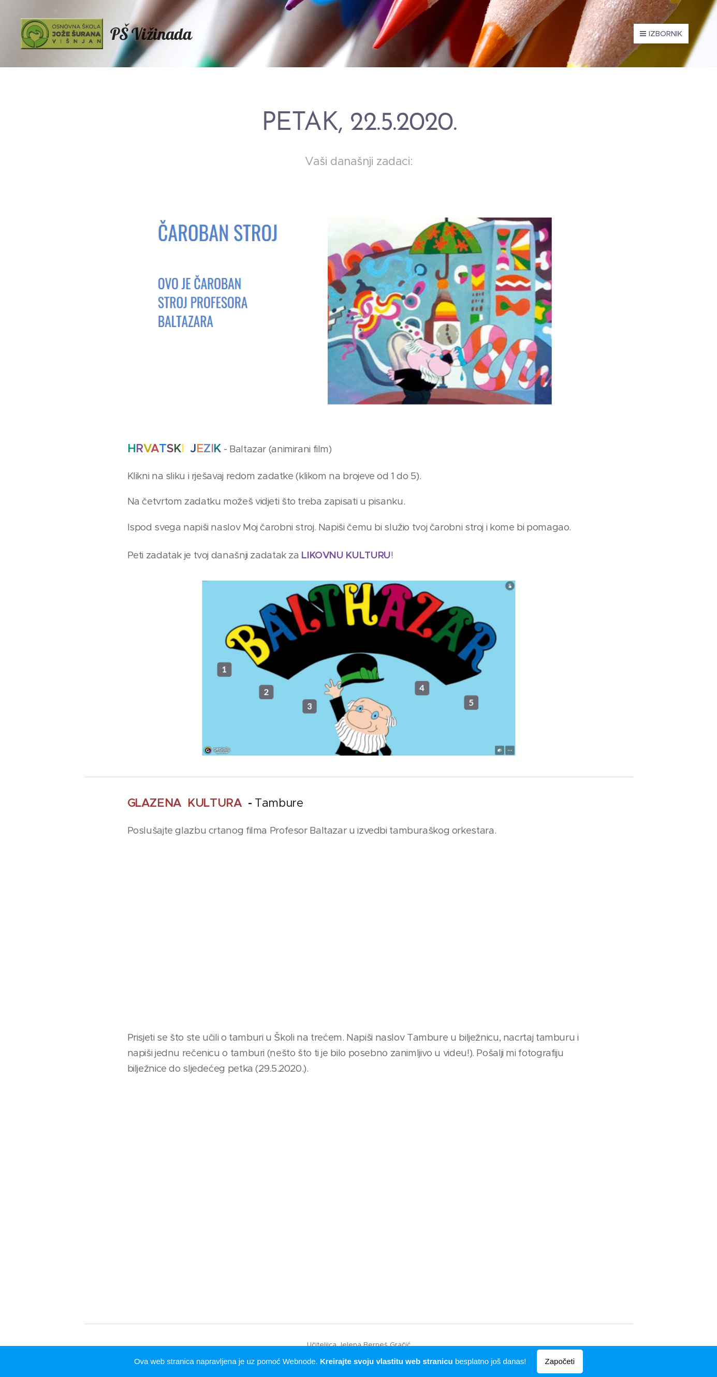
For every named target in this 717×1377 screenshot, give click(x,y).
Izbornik (661, 33)
